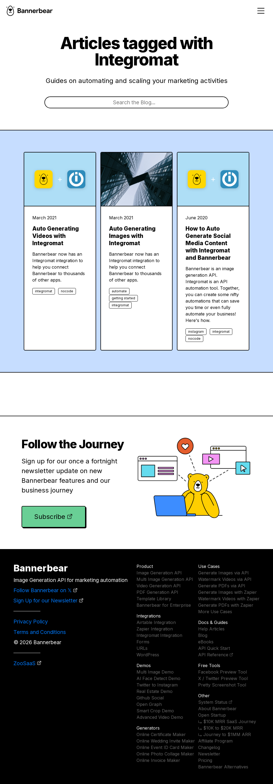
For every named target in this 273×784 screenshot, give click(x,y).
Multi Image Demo (155, 672)
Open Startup (212, 715)
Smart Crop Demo (155, 710)
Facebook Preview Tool (222, 672)
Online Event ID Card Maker (165, 747)
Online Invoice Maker (158, 760)
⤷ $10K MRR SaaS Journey (227, 721)
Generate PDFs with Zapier (225, 605)
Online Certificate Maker (161, 734)
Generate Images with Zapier (227, 592)
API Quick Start (214, 648)
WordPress (147, 654)
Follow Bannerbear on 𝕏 (42, 590)
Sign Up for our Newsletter (45, 600)
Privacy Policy (30, 621)
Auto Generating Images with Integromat (132, 236)
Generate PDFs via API (221, 585)
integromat (43, 291)
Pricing (205, 760)
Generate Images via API (223, 572)
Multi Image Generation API (164, 579)
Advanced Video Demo (159, 717)
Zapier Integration (154, 629)
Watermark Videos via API (224, 579)
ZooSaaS (24, 663)
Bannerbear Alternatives (223, 766)
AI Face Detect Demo (158, 678)
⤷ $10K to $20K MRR (220, 728)
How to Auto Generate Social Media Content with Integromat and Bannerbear (208, 243)
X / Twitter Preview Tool (223, 678)
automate (119, 291)
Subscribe (49, 517)
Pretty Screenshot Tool (222, 685)
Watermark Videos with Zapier (229, 598)
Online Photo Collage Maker (165, 754)
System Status (213, 702)
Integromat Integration (159, 635)
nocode (67, 291)
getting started (123, 298)
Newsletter (209, 754)
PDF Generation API (157, 592)
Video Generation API (158, 585)
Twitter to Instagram (157, 685)
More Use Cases (215, 611)
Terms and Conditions (39, 632)
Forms (142, 641)
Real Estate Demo (154, 691)
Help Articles (211, 629)
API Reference (213, 654)
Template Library (153, 598)
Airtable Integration (156, 622)
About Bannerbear (217, 708)
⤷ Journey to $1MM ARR (224, 734)
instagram (196, 331)
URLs (142, 648)
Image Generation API (159, 572)
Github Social (150, 697)
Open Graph (149, 704)
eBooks (206, 641)
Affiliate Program (215, 741)
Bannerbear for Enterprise (163, 605)
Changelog (209, 747)
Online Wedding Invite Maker (165, 741)
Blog (202, 635)
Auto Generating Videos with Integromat (55, 236)
